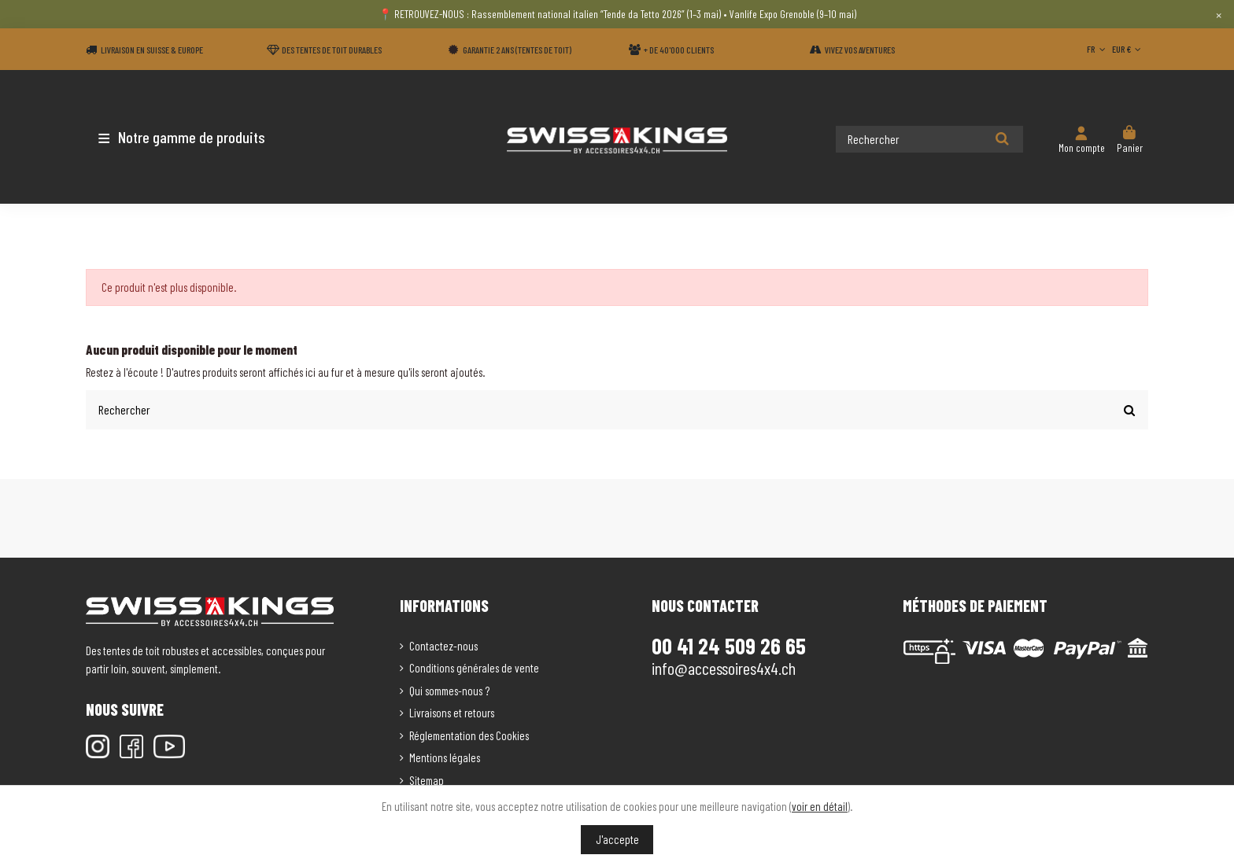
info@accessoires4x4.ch (724, 666)
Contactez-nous (443, 644)
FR (1097, 48)
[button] (178, 137)
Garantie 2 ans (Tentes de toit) (517, 49)
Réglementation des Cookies (469, 734)
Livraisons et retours (451, 712)
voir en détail (820, 806)
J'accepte (617, 839)
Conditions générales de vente (474, 667)
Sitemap (426, 779)
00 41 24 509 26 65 (729, 644)
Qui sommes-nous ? (449, 689)
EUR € (1128, 48)
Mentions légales (444, 757)
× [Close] (1218, 14)
